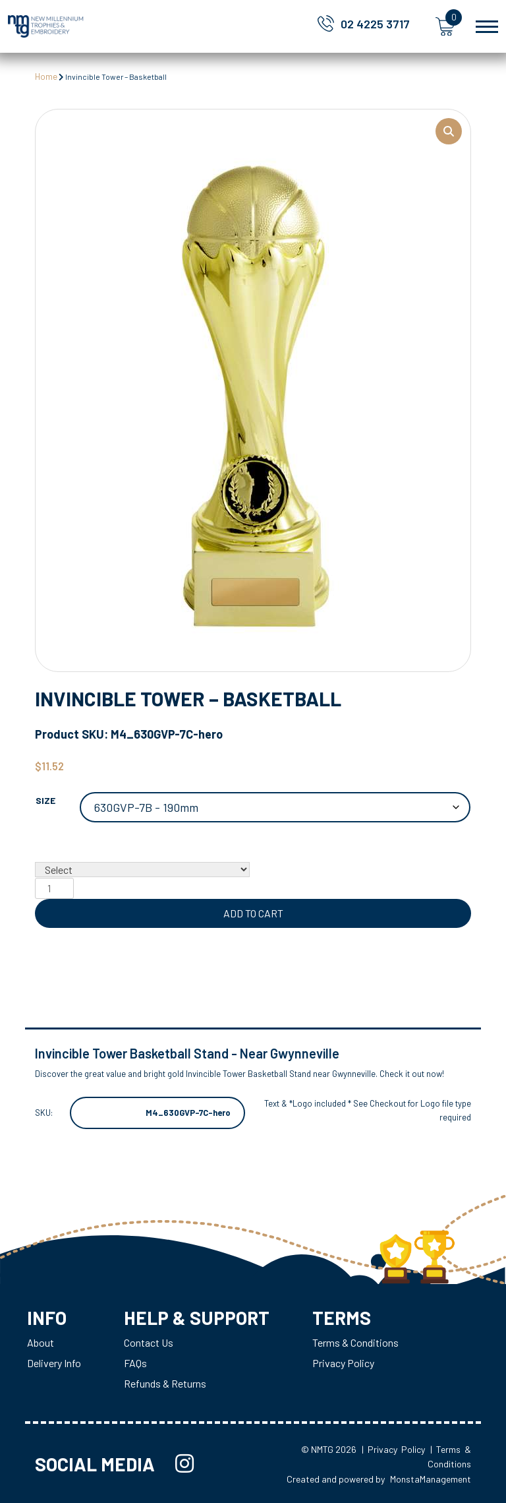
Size (45, 800)
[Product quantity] (54, 888)
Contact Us (148, 1342)
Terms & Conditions (355, 1342)
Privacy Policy (343, 1363)
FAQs (135, 1363)
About (40, 1342)
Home (46, 76)
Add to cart (253, 913)
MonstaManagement (430, 1479)
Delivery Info (54, 1363)
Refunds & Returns (165, 1383)
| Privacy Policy (393, 1449)
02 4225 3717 (375, 23)
